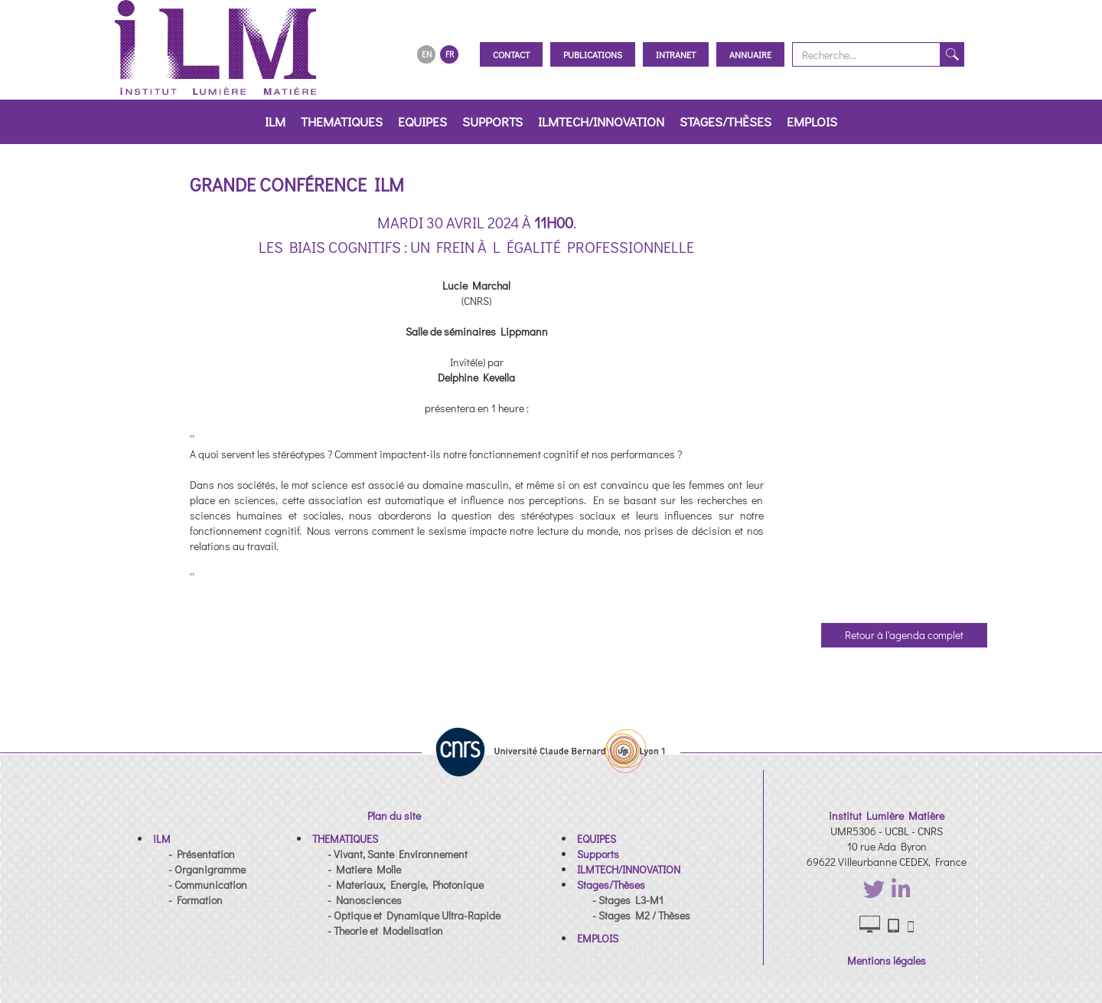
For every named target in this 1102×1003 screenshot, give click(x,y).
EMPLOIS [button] (812, 121)
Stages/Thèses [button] (725, 121)
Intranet (676, 54)
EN (427, 54)
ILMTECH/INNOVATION (601, 121)
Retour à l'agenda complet (904, 635)
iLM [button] (275, 121)
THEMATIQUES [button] (342, 121)
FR (449, 54)
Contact (511, 54)
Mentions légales (886, 960)
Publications (592, 54)
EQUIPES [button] (422, 121)
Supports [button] (492, 121)
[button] (162, 838)
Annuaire (750, 54)
